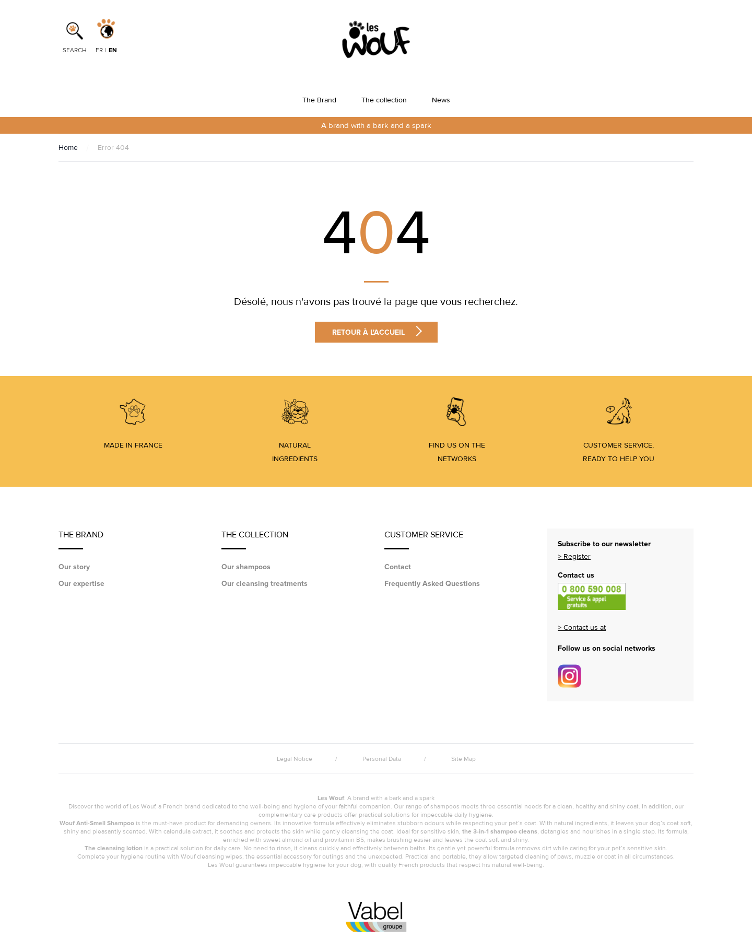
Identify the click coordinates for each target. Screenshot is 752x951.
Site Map (463, 759)
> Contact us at (582, 627)
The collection (384, 100)
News (441, 100)
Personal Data (381, 759)
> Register (574, 556)
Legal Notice (294, 759)
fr (99, 51)
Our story (74, 566)
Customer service (423, 539)
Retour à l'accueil (377, 331)
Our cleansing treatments (264, 583)
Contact (397, 566)
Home (68, 147)
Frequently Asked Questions (432, 583)
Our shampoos (246, 566)
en (113, 50)
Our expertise (81, 583)
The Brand (319, 100)
